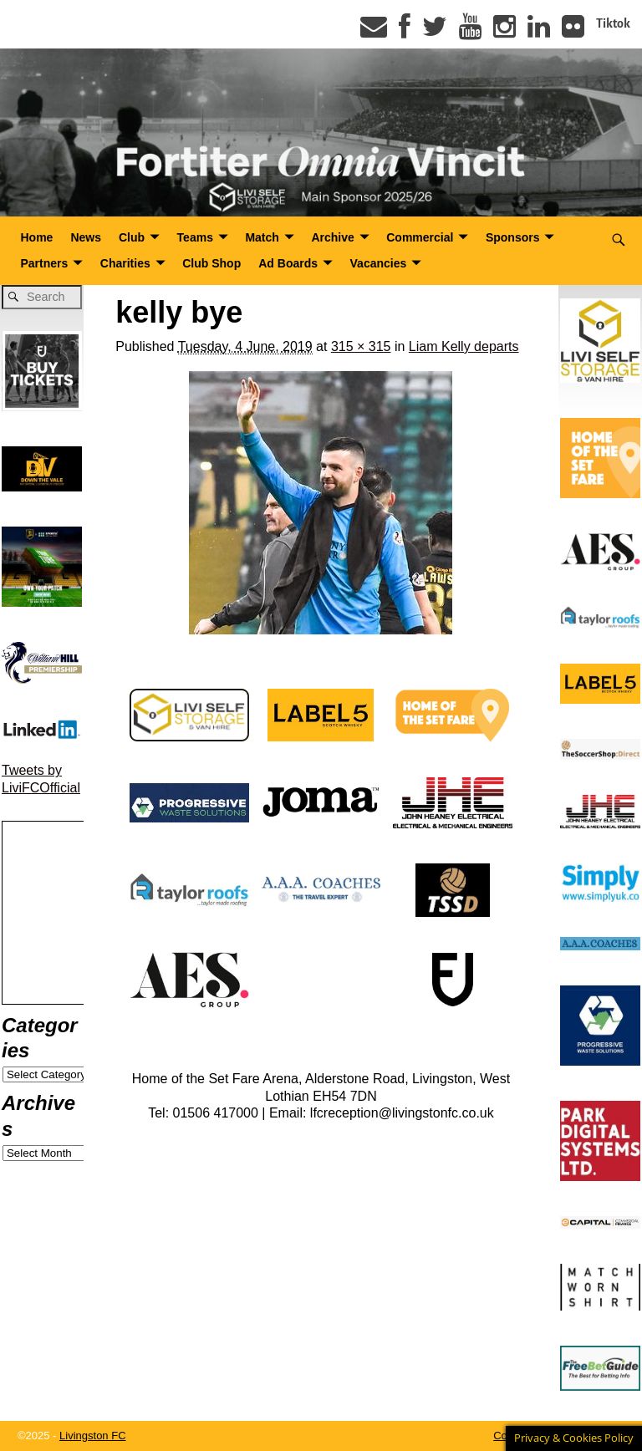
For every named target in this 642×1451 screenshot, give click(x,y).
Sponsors (513, 237)
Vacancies (378, 263)
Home (37, 237)
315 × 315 (361, 346)
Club (132, 237)
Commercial (419, 237)
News (85, 237)
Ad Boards (288, 263)
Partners (45, 263)
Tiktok (613, 23)
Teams (195, 237)
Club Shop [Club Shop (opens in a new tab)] (211, 263)
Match (261, 237)
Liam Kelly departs (464, 346)
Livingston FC (92, 1435)
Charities (125, 263)
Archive (332, 237)
